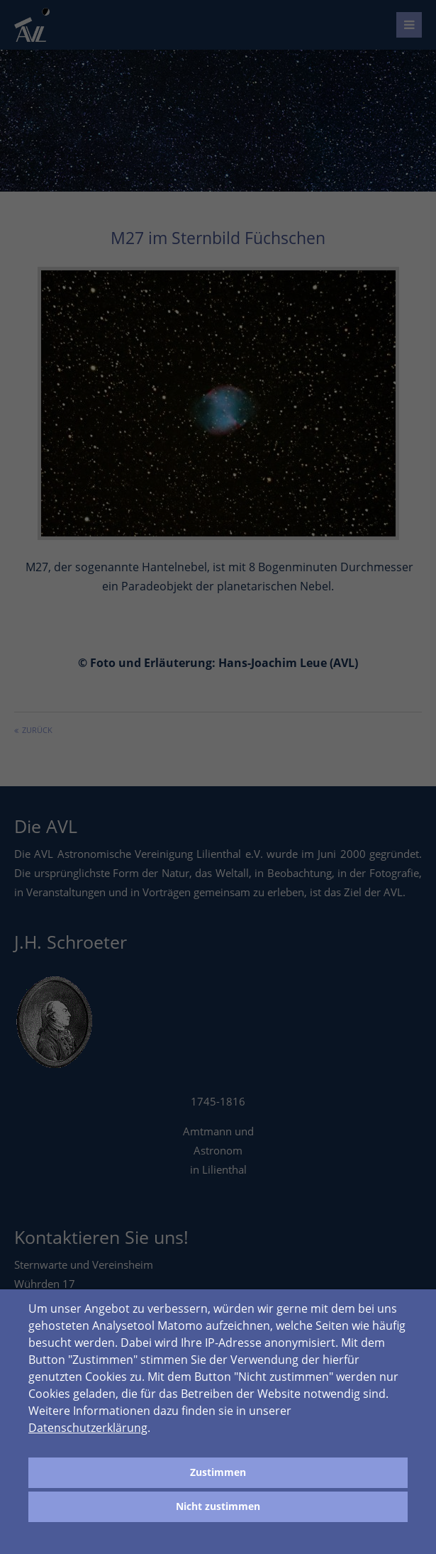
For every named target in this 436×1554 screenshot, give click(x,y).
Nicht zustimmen (218, 1506)
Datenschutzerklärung (87, 1427)
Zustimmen (218, 1472)
